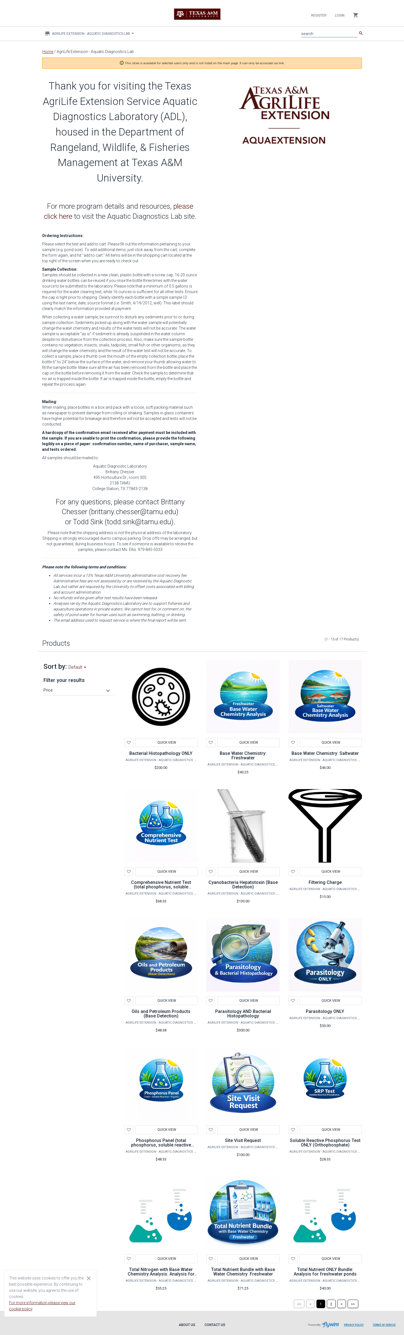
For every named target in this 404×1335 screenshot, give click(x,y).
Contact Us (215, 1325)
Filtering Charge (325, 882)
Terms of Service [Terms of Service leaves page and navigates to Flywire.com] (384, 1324)
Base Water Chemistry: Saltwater (325, 753)
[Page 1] (320, 1304)
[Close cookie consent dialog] (88, 1278)
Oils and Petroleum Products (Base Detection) (161, 1014)
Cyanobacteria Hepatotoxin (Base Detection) (243, 885)
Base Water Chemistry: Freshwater (243, 755)
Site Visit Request (243, 1140)
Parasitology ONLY (325, 1011)
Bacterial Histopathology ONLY (160, 753)
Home (47, 51)
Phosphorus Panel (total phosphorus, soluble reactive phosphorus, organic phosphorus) (161, 1147)
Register (319, 15)
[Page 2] (331, 1304)
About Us (187, 1325)
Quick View (166, 743)
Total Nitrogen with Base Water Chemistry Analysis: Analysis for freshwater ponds (161, 1274)
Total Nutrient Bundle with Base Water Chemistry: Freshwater (243, 1272)
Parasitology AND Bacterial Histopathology (243, 1014)
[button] (77, 690)
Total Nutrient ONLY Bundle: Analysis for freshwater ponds (325, 1272)
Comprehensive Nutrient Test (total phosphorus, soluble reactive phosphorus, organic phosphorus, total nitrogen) (160, 889)
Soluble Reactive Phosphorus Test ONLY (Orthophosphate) (325, 1143)
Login (340, 15)
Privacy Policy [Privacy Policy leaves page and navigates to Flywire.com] (354, 1324)
